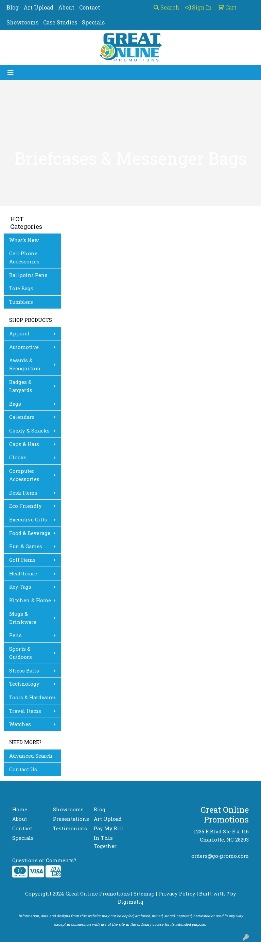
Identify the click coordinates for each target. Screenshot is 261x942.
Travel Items (25, 711)
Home (19, 809)
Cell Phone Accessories (24, 257)
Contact (89, 7)
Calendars (22, 417)
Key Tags (20, 587)
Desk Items (23, 493)
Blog (12, 7)
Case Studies (60, 22)
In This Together (105, 842)
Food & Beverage (29, 533)
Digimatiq (130, 902)
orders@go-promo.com (220, 856)
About (66, 7)
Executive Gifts (28, 519)
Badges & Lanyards (20, 386)
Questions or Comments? (44, 860)
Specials (93, 22)
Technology (24, 684)
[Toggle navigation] (10, 72)
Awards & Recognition (25, 364)
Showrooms (22, 22)
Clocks (18, 457)
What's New (24, 240)
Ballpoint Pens (28, 275)
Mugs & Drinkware (22, 618)
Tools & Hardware (31, 697)
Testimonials (69, 828)
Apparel (19, 333)
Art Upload (38, 7)
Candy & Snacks (29, 430)
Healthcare (23, 573)
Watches (20, 724)
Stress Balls (24, 670)
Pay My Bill (108, 828)
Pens (15, 635)
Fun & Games (25, 546)
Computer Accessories (24, 475)
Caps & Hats (24, 444)
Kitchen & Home (30, 600)
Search (166, 7)
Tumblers (21, 302)
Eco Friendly (25, 506)
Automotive (24, 347)
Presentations (69, 819)
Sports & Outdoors (20, 653)
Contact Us (23, 769)
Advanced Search (31, 756)
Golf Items (22, 560)
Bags (15, 404)
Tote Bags (21, 288)
